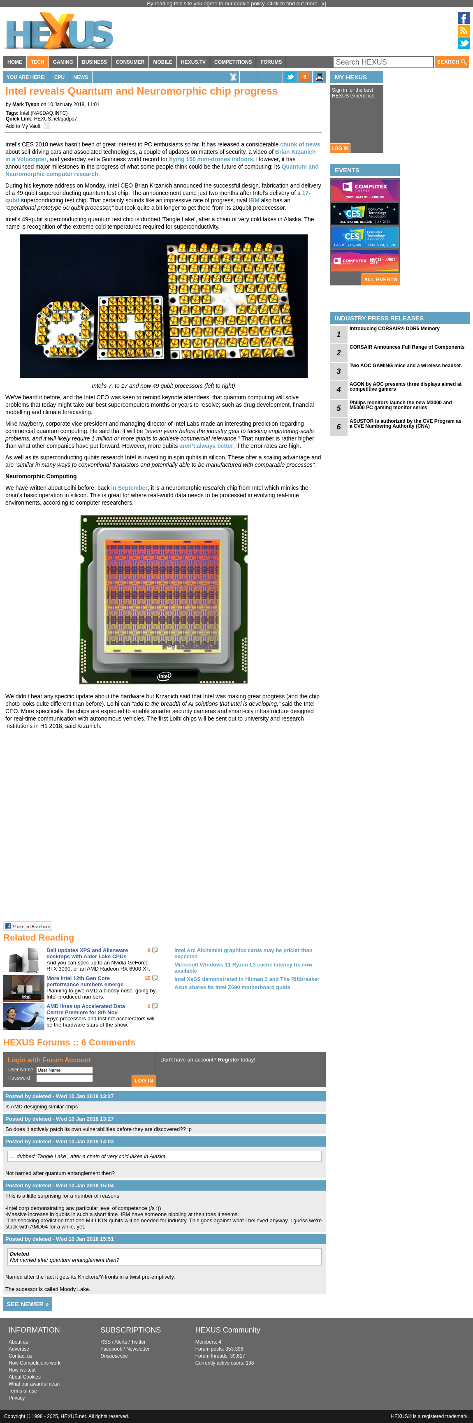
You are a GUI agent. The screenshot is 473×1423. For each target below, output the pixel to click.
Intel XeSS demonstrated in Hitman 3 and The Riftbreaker (247, 979)
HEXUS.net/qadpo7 (55, 119)
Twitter (138, 1342)
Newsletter (138, 1349)
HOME (14, 62)
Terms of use (23, 1391)
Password (19, 1078)
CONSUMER (130, 62)
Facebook (111, 1349)
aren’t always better (206, 446)
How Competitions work (34, 1363)
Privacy (17, 1398)
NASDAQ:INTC (49, 113)
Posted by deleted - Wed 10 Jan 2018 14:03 (59, 1141)
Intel (24, 113)
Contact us (20, 1356)
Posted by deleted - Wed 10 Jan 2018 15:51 (59, 1239)
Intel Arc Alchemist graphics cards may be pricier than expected (243, 953)
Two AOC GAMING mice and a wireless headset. (406, 365)
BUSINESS (94, 62)
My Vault (30, 126)
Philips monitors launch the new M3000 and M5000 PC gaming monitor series (401, 405)
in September (129, 487)
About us (18, 1342)
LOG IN (340, 148)
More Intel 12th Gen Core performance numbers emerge (84, 981)
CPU (59, 77)
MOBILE (162, 62)
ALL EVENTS (380, 280)
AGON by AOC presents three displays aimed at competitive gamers (405, 387)
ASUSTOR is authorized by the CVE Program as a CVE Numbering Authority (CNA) (405, 424)
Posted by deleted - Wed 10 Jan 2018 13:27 (59, 1096)
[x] (323, 3)
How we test (22, 1370)
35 (148, 978)
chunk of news (300, 144)
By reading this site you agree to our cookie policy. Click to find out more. (233, 3)
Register (228, 1060)
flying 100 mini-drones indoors (211, 159)
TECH (37, 62)
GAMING (63, 62)
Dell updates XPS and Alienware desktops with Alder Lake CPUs (87, 953)
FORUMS (271, 62)
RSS (105, 1342)
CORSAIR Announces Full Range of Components (407, 347)
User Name (20, 1070)
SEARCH (452, 62)
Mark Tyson (25, 104)
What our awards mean (34, 1384)
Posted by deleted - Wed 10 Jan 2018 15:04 (59, 1185)
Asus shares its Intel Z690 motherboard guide (232, 987)
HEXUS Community (227, 1330)
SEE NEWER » (28, 1303)
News (80, 77)
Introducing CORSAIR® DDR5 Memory (395, 328)
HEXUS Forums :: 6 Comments (69, 1042)
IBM (254, 200)
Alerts (120, 1342)
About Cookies (25, 1377)
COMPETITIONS (233, 62)
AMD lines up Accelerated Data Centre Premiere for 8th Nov (85, 1009)
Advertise (19, 1349)
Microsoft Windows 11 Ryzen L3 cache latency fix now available (243, 968)
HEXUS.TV (193, 62)
